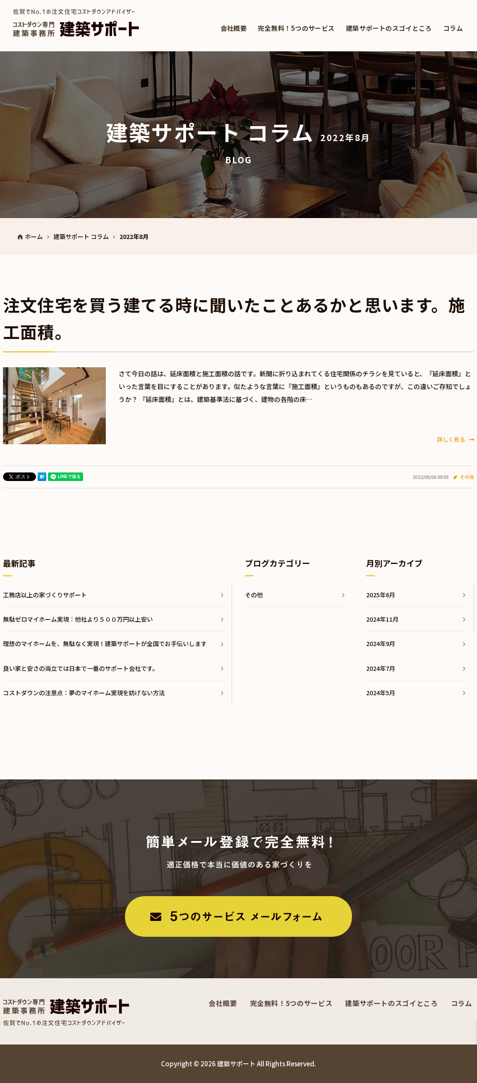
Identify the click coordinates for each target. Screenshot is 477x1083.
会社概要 (234, 28)
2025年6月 (380, 594)
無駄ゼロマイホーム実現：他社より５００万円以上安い (78, 619)
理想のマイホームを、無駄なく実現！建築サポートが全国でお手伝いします (105, 643)
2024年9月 (380, 643)
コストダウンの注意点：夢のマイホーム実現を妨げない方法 (84, 692)
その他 (467, 476)
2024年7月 (380, 668)
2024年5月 (380, 692)
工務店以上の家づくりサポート (45, 594)
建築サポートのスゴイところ (389, 28)
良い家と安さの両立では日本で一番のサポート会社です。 (80, 668)
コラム (453, 28)
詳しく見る (455, 439)
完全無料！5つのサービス (296, 28)
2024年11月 (382, 619)
